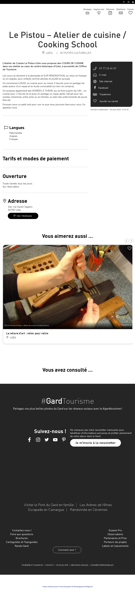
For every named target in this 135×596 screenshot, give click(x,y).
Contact (49, 565)
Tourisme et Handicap (32, 565)
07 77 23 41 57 (107, 68)
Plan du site (62, 565)
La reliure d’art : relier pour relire (27, 333)
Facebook (103, 87)
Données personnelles (102, 565)
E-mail (102, 74)
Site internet (105, 81)
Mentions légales (79, 565)
